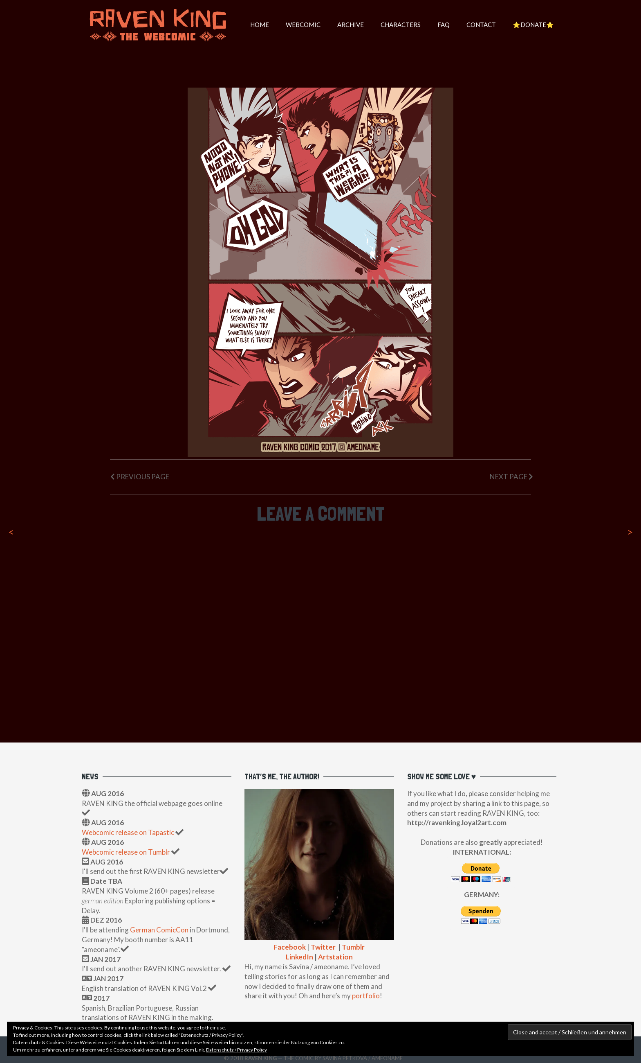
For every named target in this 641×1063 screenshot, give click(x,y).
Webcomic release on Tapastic (128, 832)
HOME (259, 24)
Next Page (511, 476)
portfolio (366, 995)
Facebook (289, 947)
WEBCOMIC (303, 24)
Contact (481, 24)
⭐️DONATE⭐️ (533, 24)
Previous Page (139, 476)
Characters (401, 24)
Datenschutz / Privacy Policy (236, 1050)
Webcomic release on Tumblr (126, 852)
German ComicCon (159, 929)
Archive (350, 24)
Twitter (323, 947)
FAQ (443, 24)
